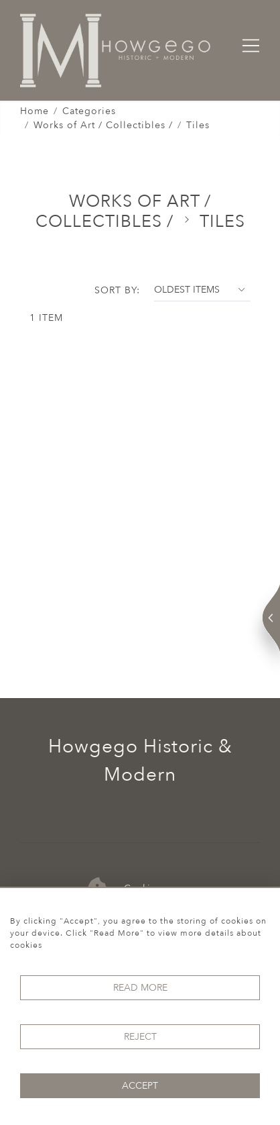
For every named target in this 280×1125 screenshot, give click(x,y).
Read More (140, 987)
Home (34, 111)
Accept (140, 1085)
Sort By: (117, 290)
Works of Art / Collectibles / (103, 125)
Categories (89, 111)
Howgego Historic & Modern (140, 760)
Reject (140, 1036)
